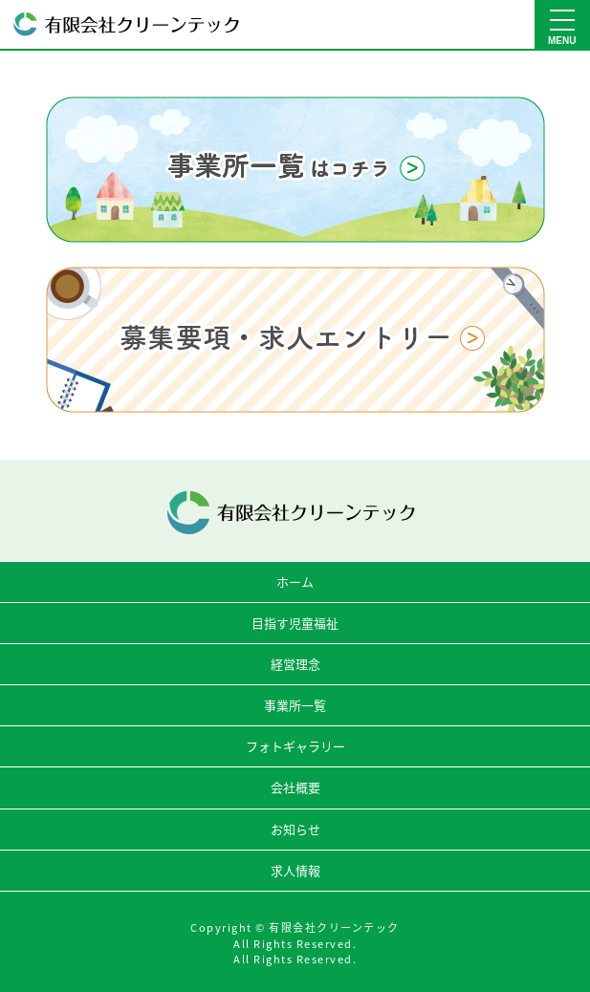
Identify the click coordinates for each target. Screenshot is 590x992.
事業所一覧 (295, 705)
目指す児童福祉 (295, 623)
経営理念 (295, 664)
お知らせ (295, 829)
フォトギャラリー (295, 746)
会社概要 (295, 787)
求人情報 (295, 870)
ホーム (295, 581)
